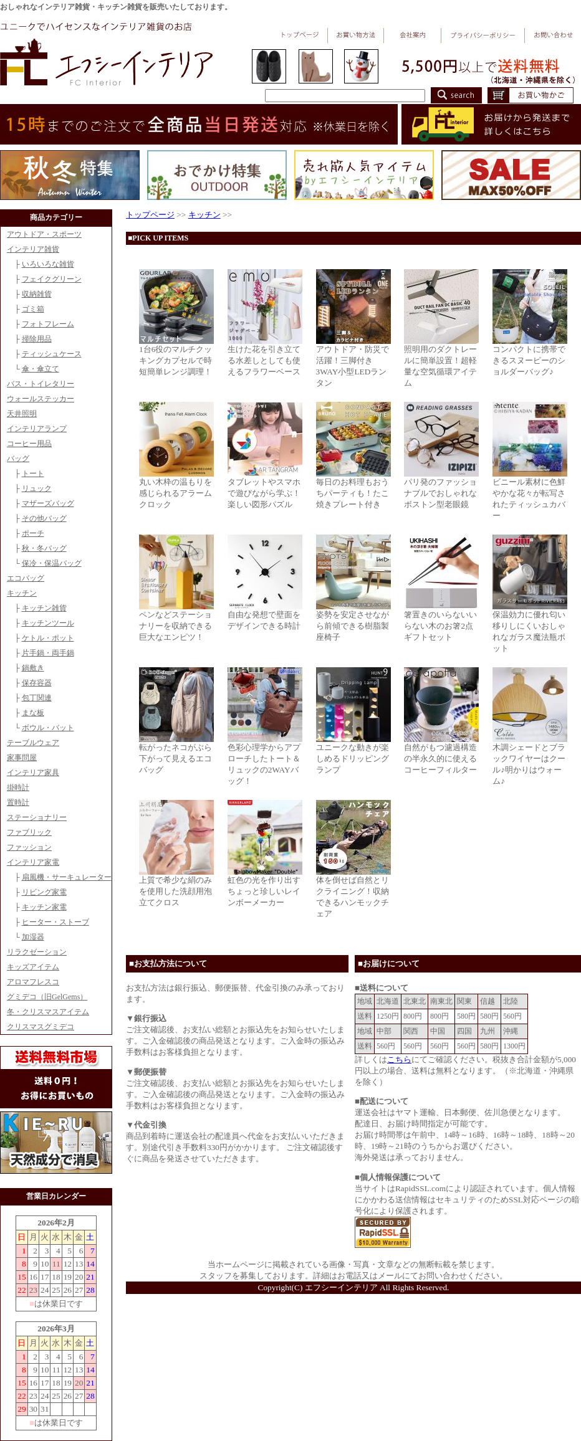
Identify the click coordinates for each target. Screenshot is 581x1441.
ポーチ (33, 533)
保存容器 (37, 682)
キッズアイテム (33, 967)
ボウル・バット (48, 727)
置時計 (18, 802)
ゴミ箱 (33, 309)
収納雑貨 (37, 294)
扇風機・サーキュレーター (67, 877)
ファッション (29, 847)
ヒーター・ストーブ (55, 922)
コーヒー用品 (29, 443)
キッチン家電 (44, 907)
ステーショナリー (37, 817)
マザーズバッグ (48, 503)
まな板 (33, 712)
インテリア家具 (33, 772)
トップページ (150, 214)
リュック (37, 488)
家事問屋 (22, 757)
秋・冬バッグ (44, 548)
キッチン (22, 593)
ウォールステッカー (40, 398)
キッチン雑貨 (44, 608)
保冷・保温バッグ (52, 563)
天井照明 (22, 413)
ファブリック (29, 832)
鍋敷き (33, 667)
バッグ (18, 458)
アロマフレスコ (33, 981)
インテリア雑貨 (33, 249)
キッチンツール (48, 623)
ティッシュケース (52, 354)
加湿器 (33, 937)
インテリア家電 (33, 862)
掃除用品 (37, 339)
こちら (399, 1059)
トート (33, 473)
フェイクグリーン (52, 279)
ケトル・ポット (48, 638)
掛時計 (18, 787)
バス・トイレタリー (40, 383)
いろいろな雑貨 (48, 264)
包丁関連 (37, 697)
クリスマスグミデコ (40, 1026)
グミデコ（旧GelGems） (47, 996)
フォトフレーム (48, 324)
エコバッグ (25, 578)
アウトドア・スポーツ (44, 234)
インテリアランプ (37, 428)
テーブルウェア (33, 742)
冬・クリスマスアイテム (48, 1011)
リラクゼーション (37, 952)
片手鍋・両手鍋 (48, 653)
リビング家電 (44, 892)
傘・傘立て (40, 368)
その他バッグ (44, 518)
